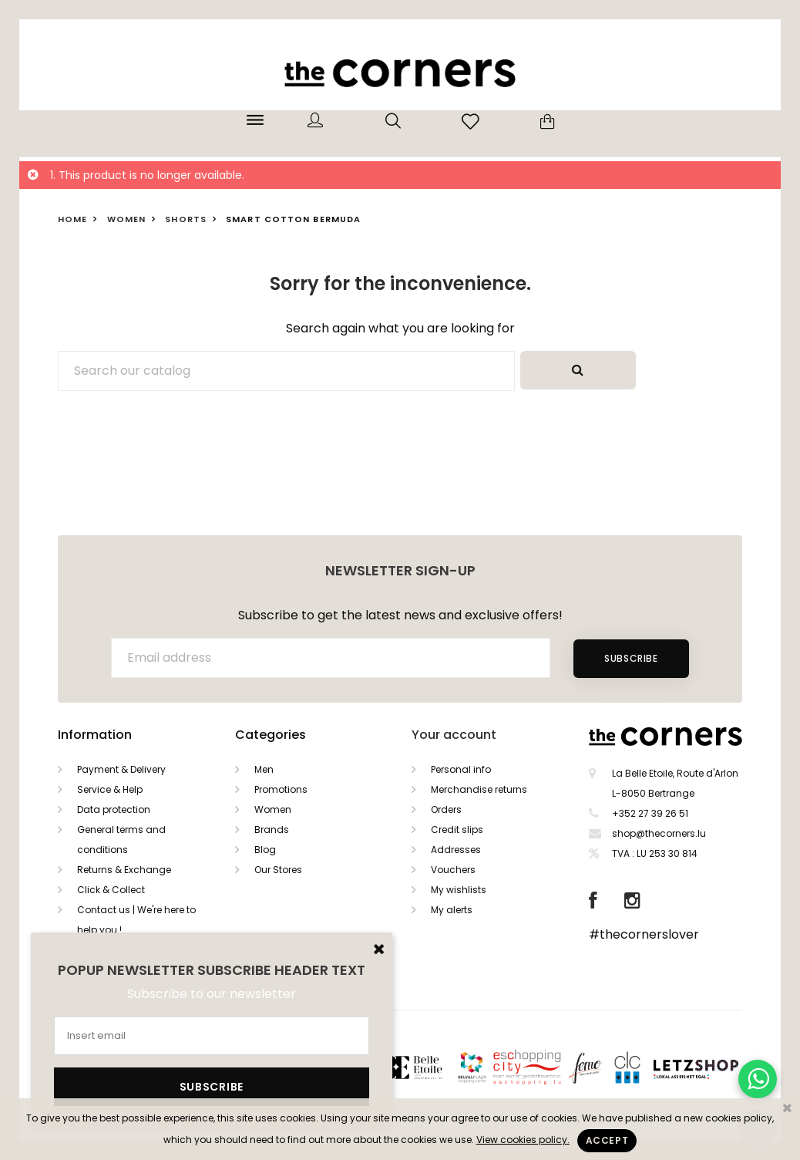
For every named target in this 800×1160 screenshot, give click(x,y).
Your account (454, 735)
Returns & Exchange (124, 869)
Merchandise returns (479, 789)
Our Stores (278, 869)
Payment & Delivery (121, 769)
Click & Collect (111, 889)
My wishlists (458, 889)
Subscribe (630, 658)
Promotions (281, 789)
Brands (271, 829)
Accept (607, 1140)
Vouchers (453, 869)
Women (272, 809)
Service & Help (110, 789)
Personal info (461, 769)
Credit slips (457, 829)
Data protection (113, 809)
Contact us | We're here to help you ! (136, 919)
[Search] (286, 371)
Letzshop (714, 1066)
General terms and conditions (121, 839)
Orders (446, 809)
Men (264, 769)
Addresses (456, 849)
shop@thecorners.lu (659, 833)
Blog (265, 849)
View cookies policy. (523, 1139)
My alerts (451, 909)
